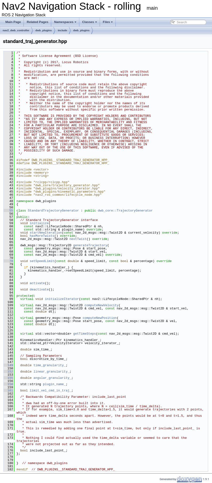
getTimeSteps (84, 333)
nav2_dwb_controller (16, 30)
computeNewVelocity (102, 305)
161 (8, 390)
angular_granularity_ (52, 378)
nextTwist (77, 239)
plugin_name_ (54, 384)
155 (8, 378)
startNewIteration (46, 232)
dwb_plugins (43, 30)
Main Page (13, 22)
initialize (39, 223)
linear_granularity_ (51, 371)
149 (8, 365)
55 (8, 210)
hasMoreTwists (42, 236)
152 (8, 371)
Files (108, 22)
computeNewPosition (100, 318)
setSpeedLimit (42, 261)
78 (8, 261)
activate (37, 283)
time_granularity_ (49, 365)
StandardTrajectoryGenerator (53, 210)
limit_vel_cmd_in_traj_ (50, 390)
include (62, 30)
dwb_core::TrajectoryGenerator (125, 210)
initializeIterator (62, 299)
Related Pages (37, 22)
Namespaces (65, 22)
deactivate (39, 289)
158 (8, 384)
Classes (89, 22)
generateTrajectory (90, 245)
